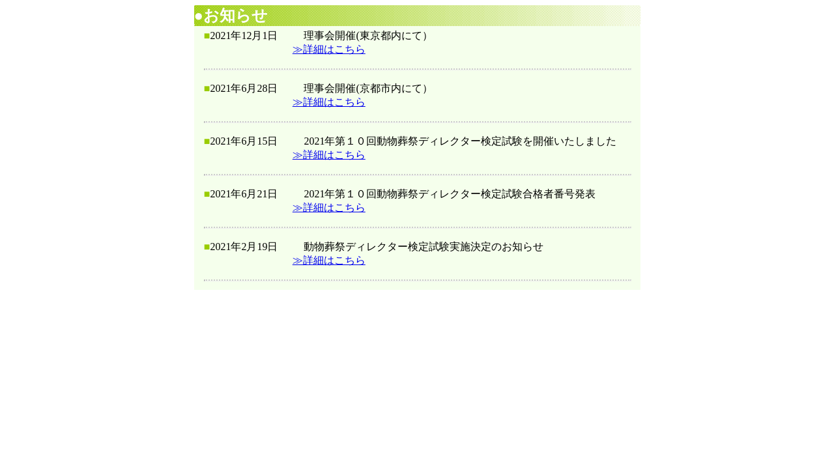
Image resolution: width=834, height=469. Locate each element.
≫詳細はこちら (329, 49)
